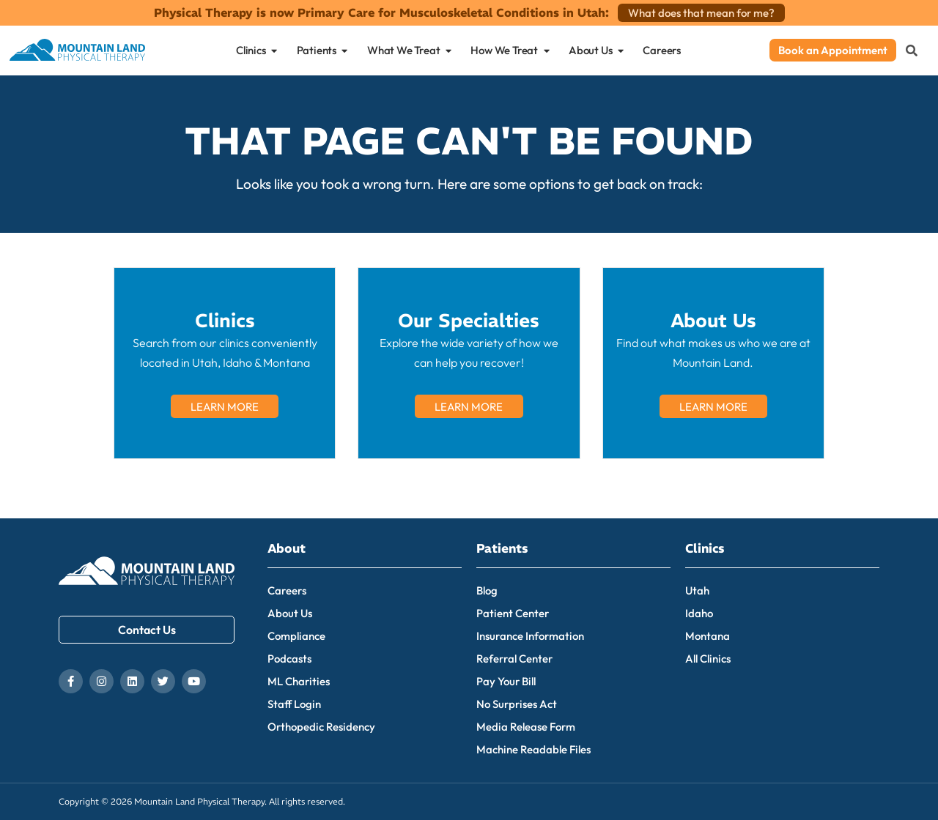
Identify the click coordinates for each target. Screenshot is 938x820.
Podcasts (289, 659)
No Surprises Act (516, 704)
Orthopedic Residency (321, 727)
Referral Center (514, 659)
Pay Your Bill (506, 681)
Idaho (699, 613)
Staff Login (294, 704)
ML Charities (298, 681)
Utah (697, 590)
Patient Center (512, 613)
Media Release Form (525, 727)
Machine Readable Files (533, 749)
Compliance (296, 636)
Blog (487, 590)
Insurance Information (530, 636)
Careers (286, 590)
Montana (707, 636)
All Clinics (708, 659)
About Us (289, 613)
